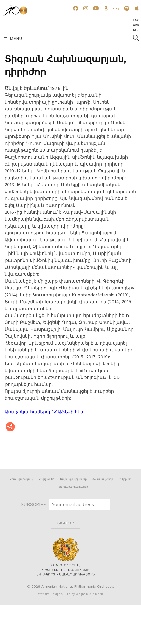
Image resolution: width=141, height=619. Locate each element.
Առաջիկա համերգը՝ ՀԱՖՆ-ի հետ (45, 411)
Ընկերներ (125, 479)
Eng (136, 20)
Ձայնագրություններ (73, 479)
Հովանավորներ (102, 479)
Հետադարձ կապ (21, 479)
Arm (136, 25)
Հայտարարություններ (73, 486)
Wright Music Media (90, 594)
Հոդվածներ (46, 479)
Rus (136, 30)
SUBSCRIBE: (35, 504)
